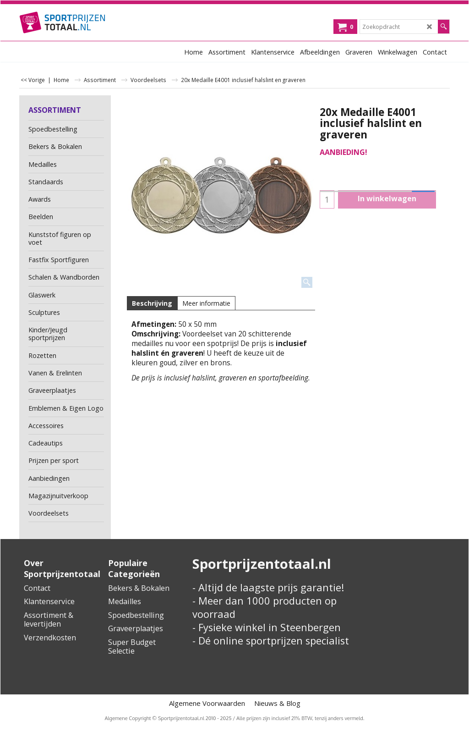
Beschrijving (152, 303)
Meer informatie (206, 303)
